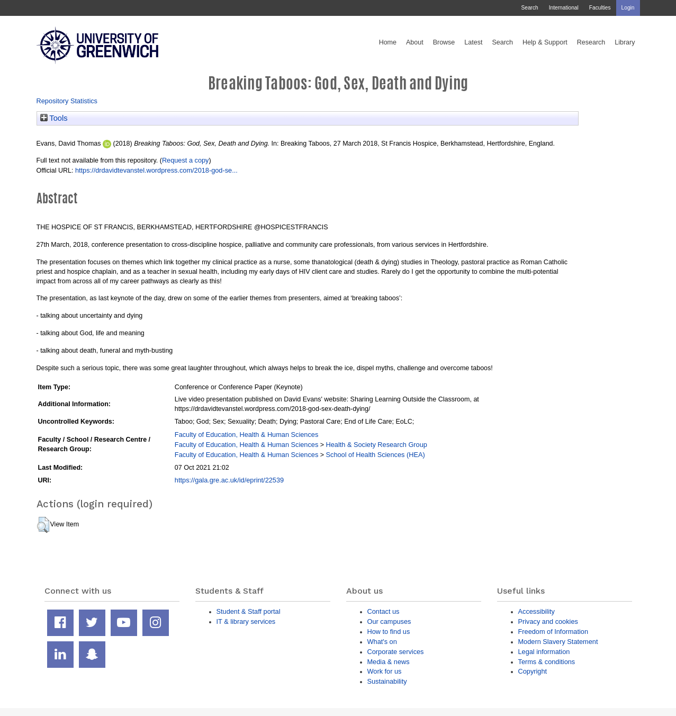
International (564, 8)
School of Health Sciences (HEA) (375, 455)
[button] (43, 525)
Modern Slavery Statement (558, 642)
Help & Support (544, 42)
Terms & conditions (546, 662)
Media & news (388, 662)
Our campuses (389, 621)
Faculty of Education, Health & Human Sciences (246, 434)
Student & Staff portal (249, 611)
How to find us (388, 632)
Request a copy (185, 160)
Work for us (384, 671)
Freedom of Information (553, 632)
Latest (473, 42)
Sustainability (387, 681)
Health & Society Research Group (376, 445)
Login (628, 8)
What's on (382, 642)
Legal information (544, 652)
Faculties (600, 8)
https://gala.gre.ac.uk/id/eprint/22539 (229, 480)
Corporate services (395, 652)
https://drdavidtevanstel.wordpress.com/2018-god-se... (156, 170)
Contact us (383, 611)
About (414, 42)
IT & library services (246, 621)
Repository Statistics (67, 101)
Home (387, 42)
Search (529, 8)
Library (625, 42)
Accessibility (536, 611)
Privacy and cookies (548, 621)
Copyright (532, 671)
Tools (54, 118)
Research (591, 42)
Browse (444, 42)
